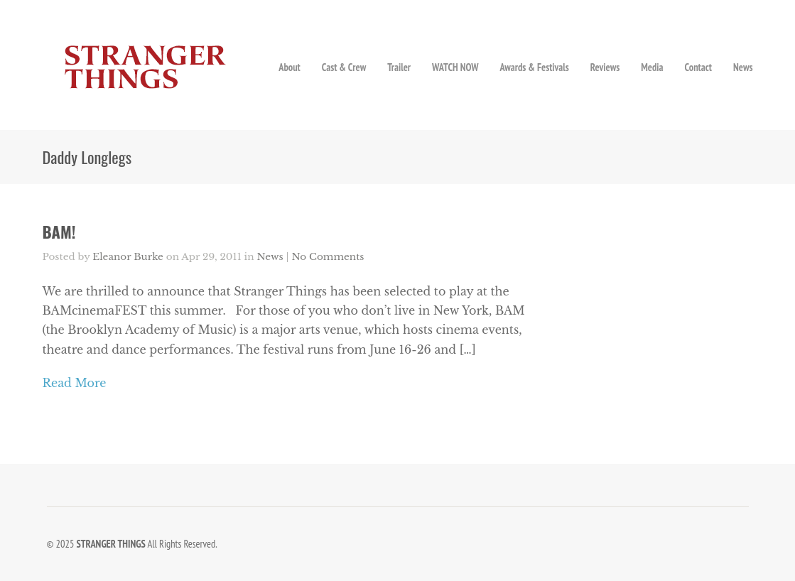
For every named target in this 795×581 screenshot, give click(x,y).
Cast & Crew (344, 67)
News (743, 67)
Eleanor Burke (127, 257)
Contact (698, 67)
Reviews (605, 67)
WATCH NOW (455, 67)
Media (652, 67)
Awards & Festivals (533, 67)
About (289, 67)
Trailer (399, 67)
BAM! (59, 231)
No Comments (327, 257)
